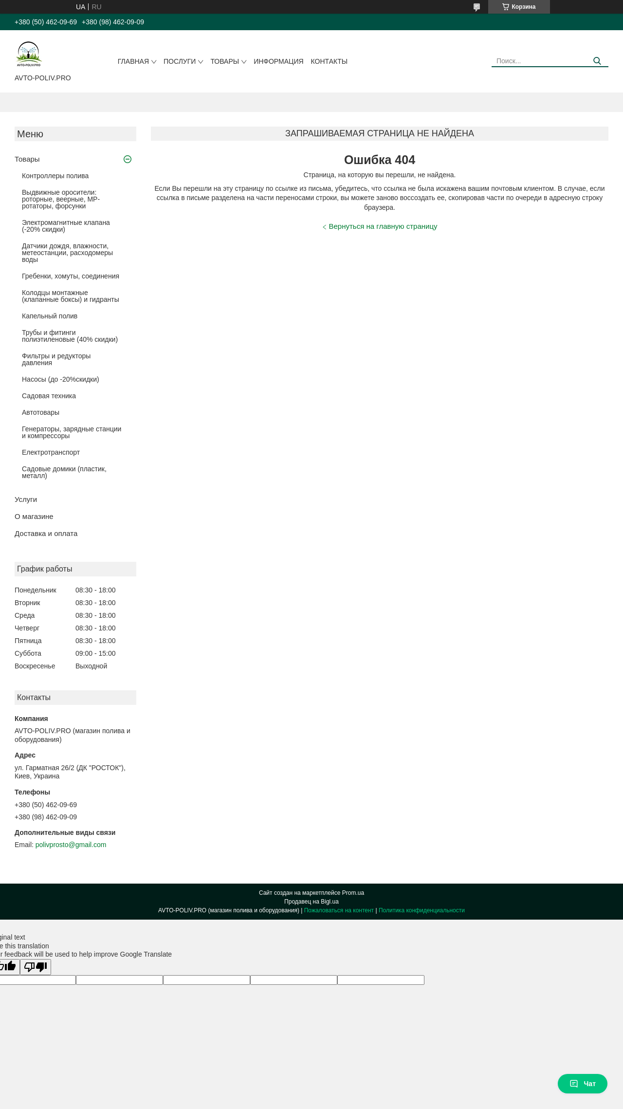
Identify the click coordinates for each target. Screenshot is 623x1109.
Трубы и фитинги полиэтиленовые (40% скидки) (70, 336)
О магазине (34, 516)
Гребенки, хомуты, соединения (70, 276)
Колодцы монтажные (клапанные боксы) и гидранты (70, 296)
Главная (133, 61)
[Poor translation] (35, 967)
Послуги (180, 61)
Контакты (329, 61)
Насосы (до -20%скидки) (60, 379)
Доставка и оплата (46, 533)
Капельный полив (49, 316)
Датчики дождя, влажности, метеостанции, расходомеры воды (67, 252)
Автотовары (40, 412)
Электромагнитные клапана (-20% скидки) (66, 226)
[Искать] (597, 61)
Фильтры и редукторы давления (56, 359)
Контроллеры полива (55, 176)
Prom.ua (353, 892)
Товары (224, 61)
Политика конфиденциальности (422, 910)
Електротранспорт (51, 452)
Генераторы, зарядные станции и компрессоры (71, 432)
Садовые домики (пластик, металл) (64, 472)
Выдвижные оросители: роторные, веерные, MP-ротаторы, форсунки (61, 199)
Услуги (26, 499)
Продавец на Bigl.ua (311, 901)
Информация (278, 61)
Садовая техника (49, 396)
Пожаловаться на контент (339, 910)
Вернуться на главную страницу (383, 226)
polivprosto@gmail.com (71, 845)
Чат (582, 1083)
